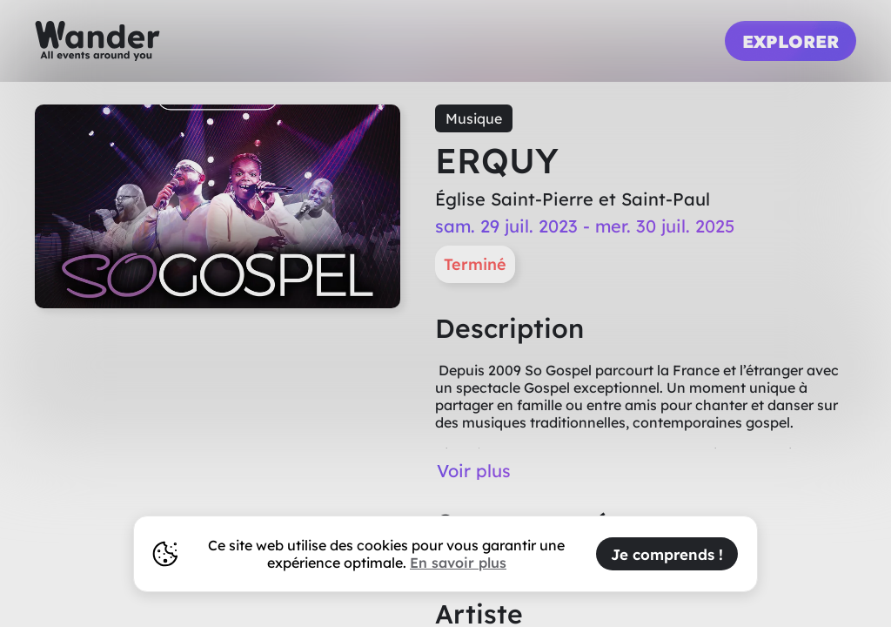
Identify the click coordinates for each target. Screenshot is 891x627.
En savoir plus (458, 562)
